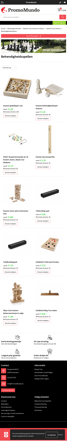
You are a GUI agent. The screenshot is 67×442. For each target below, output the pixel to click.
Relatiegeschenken (14, 28)
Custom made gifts (7, 418)
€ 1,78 (41, 160)
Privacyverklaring (40, 408)
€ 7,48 (8, 318)
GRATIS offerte (59, 23)
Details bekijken (10, 115)
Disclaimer (38, 412)
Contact (4, 402)
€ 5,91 (41, 214)
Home (3, 28)
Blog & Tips (38, 371)
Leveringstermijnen (8, 412)
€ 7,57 (41, 266)
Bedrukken (5, 405)
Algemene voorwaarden (42, 402)
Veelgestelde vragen (41, 380)
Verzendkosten (6, 408)
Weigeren (60, 435)
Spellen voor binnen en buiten (33, 28)
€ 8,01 (41, 315)
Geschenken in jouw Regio (43, 374)
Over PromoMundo (41, 377)
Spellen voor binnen (53, 28)
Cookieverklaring (40, 405)
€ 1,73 (8, 166)
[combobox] (30, 17)
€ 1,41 (41, 111)
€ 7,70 (8, 266)
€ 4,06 (8, 217)
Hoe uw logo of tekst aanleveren (12, 415)
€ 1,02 (8, 108)
